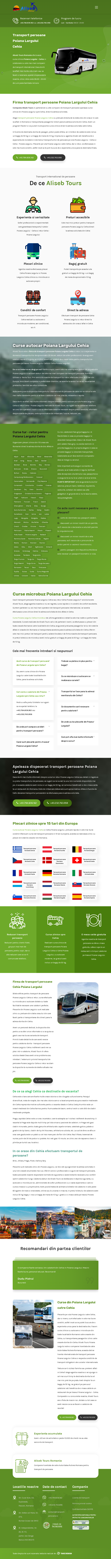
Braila (26, 469)
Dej (25, 489)
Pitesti (40, 530)
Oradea (24, 526)
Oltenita (45, 522)
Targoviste (37, 555)
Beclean (17, 465)
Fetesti (33, 498)
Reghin (46, 539)
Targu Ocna (31, 563)
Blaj (40, 465)
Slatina (35, 551)
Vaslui (33, 576)
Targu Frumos (19, 559)
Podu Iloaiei (18, 535)
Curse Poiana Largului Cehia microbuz (29, 618)
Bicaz (25, 465)
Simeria (17, 551)
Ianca (33, 514)
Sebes (16, 547)
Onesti (16, 526)
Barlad (43, 461)
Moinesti (17, 522)
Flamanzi (17, 502)
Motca (25, 522)
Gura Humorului (20, 510)
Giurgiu (43, 506)
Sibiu (23, 547)
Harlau (31, 510)
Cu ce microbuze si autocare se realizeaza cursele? (78, 678)
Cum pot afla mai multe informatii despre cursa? (78, 739)
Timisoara (42, 567)
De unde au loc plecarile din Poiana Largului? (78, 724)
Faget (16, 498)
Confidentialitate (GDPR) (82, 1509)
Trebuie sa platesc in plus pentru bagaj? (78, 663)
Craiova (48, 485)
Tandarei (26, 555)
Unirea (16, 576)
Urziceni (25, 576)
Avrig (22, 461)
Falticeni (24, 498)
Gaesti (43, 502)
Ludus (46, 514)
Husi (26, 514)
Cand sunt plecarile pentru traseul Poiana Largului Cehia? (33, 744)
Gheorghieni (18, 506)
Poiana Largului (31, 535)
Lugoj (16, 518)
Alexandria (48, 457)
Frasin (35, 502)
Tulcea (24, 572)
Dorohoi (39, 489)
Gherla (28, 506)
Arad (15, 461)
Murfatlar (35, 522)
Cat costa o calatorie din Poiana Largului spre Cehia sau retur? (33, 694)
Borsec (47, 465)
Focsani (27, 502)
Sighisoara (39, 547)
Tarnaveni (17, 567)
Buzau (24, 473)
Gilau (36, 506)
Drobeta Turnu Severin (33, 494)
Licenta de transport (80, 1498)
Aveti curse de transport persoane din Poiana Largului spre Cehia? (33, 663)
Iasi (40, 514)
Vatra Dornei (43, 576)
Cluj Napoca (42, 481)
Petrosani (17, 530)
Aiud (22, 457)
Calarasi (33, 473)
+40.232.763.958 (43, 23)
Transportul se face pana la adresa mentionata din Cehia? (78, 693)
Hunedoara (18, 514)
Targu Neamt (19, 563)
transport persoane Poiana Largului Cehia (35, 118)
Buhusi (16, 473)
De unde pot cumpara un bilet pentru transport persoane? (33, 729)
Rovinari (33, 543)
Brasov (34, 469)
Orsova (33, 526)
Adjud (16, 457)
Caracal (39, 477)
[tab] (33, 663)
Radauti (43, 535)
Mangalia (24, 518)
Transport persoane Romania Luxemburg (29, 885)
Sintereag (26, 551)
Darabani (17, 489)
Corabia (40, 485)
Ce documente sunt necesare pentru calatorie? (78, 708)
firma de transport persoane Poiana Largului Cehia (51, 351)
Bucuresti (43, 469)
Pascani (42, 526)
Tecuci (26, 567)
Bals (36, 461)
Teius (34, 567)
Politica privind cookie (82, 1503)
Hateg (39, 510)
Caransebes (18, 481)
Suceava (17, 555)
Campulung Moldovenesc (23, 477)
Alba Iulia (30, 457)
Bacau (29, 461)
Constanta (29, 485)
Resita (16, 543)
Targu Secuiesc (43, 563)
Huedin (46, 510)
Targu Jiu (30, 559)
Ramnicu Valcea (34, 539)
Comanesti (18, 485)
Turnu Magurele (43, 572)
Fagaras (48, 494)
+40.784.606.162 (26, 23)
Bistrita (33, 465)
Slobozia (44, 551)
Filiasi (41, 498)
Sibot (30, 547)
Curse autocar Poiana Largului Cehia (28, 830)
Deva (31, 489)
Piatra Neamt (29, 530)
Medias (43, 518)
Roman (24, 543)
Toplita (16, 572)
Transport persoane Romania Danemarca (59, 861)
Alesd (39, 457)
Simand (49, 547)
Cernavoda (30, 481)
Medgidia (34, 518)
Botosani (17, 469)
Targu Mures (41, 559)
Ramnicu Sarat (19, 539)
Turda (32, 572)
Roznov (42, 543)
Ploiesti (48, 530)
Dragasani (18, 494)
